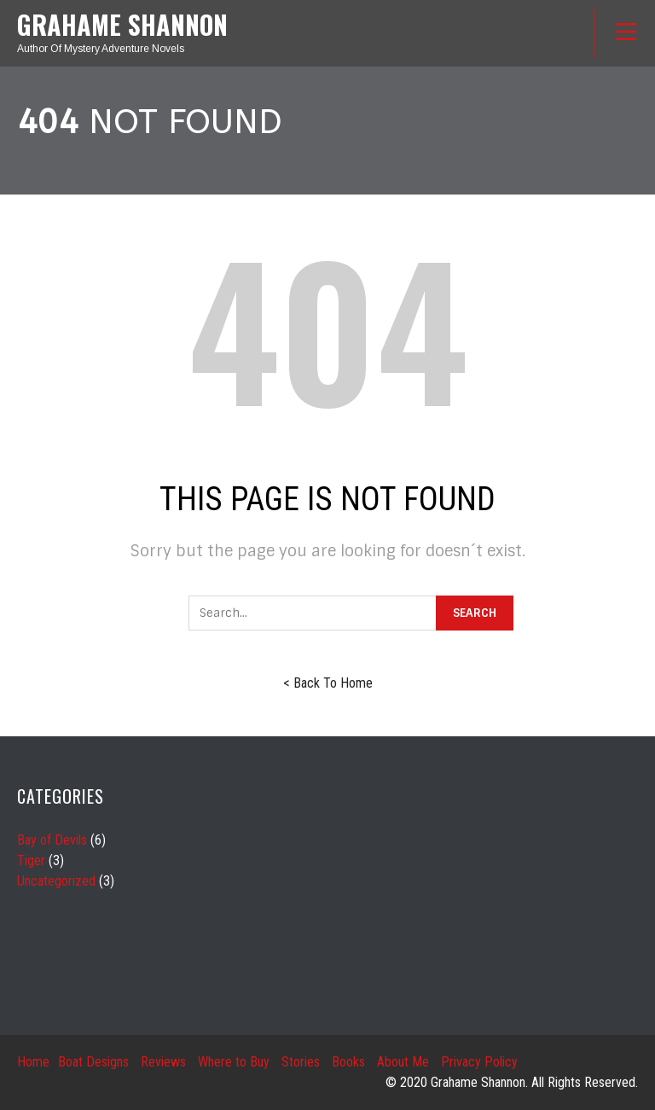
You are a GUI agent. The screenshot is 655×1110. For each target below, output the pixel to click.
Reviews (163, 1062)
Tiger (31, 860)
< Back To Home (328, 683)
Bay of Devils (52, 840)
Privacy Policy (479, 1062)
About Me (403, 1062)
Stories (300, 1062)
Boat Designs (93, 1062)
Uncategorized (56, 881)
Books (348, 1062)
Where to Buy (234, 1062)
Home (33, 1062)
